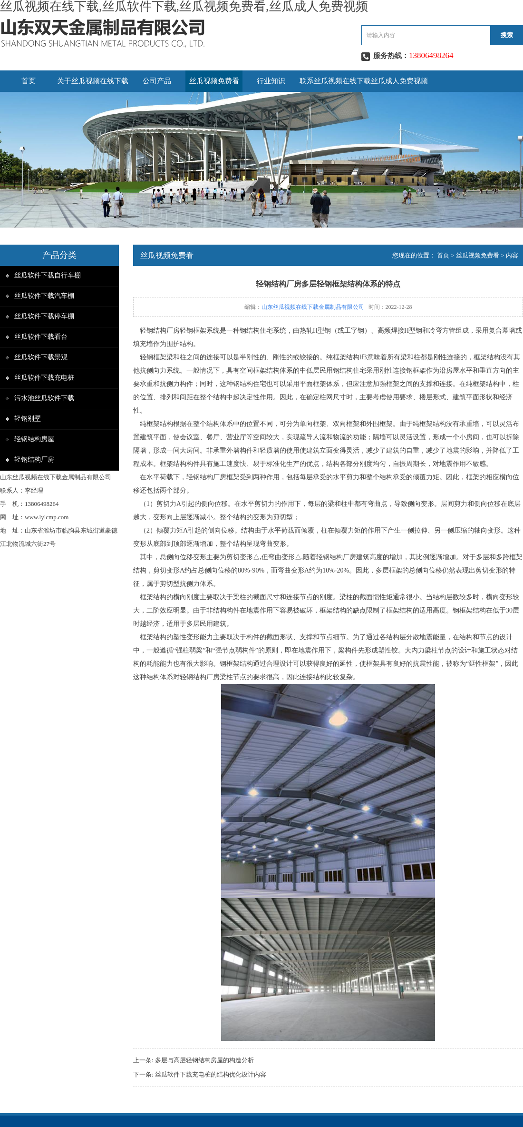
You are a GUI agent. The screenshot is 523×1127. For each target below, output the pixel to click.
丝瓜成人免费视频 (399, 81)
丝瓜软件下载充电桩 (44, 377)
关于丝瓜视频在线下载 (92, 81)
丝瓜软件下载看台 (41, 336)
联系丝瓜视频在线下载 (335, 81)
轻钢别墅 (27, 418)
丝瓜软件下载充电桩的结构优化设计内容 (210, 1074)
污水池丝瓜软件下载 (44, 398)
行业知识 (271, 81)
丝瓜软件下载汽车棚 (44, 295)
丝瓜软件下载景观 (41, 357)
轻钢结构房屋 (34, 439)
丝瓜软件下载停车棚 (44, 316)
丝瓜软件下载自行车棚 (47, 275)
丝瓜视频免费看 (214, 81)
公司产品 (157, 81)
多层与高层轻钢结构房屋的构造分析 (204, 1060)
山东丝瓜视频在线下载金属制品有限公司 (313, 307)
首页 (28, 81)
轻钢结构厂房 (34, 459)
